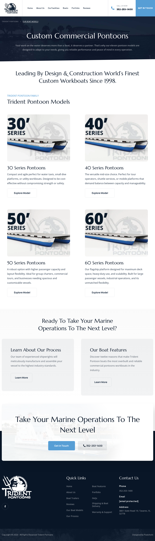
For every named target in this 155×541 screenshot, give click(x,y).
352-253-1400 (125, 9)
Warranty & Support (102, 512)
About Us (40, 8)
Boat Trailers (72, 498)
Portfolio (76, 8)
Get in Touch (61, 445)
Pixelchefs (148, 535)
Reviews (86, 8)
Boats (65, 8)
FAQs (94, 498)
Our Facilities (53, 8)
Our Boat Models (74, 510)
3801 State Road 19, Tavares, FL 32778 (134, 512)
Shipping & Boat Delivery (100, 505)
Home (30, 8)
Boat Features (99, 486)
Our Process (72, 516)
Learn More (21, 377)
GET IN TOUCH (145, 8)
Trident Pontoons (10, 22)
